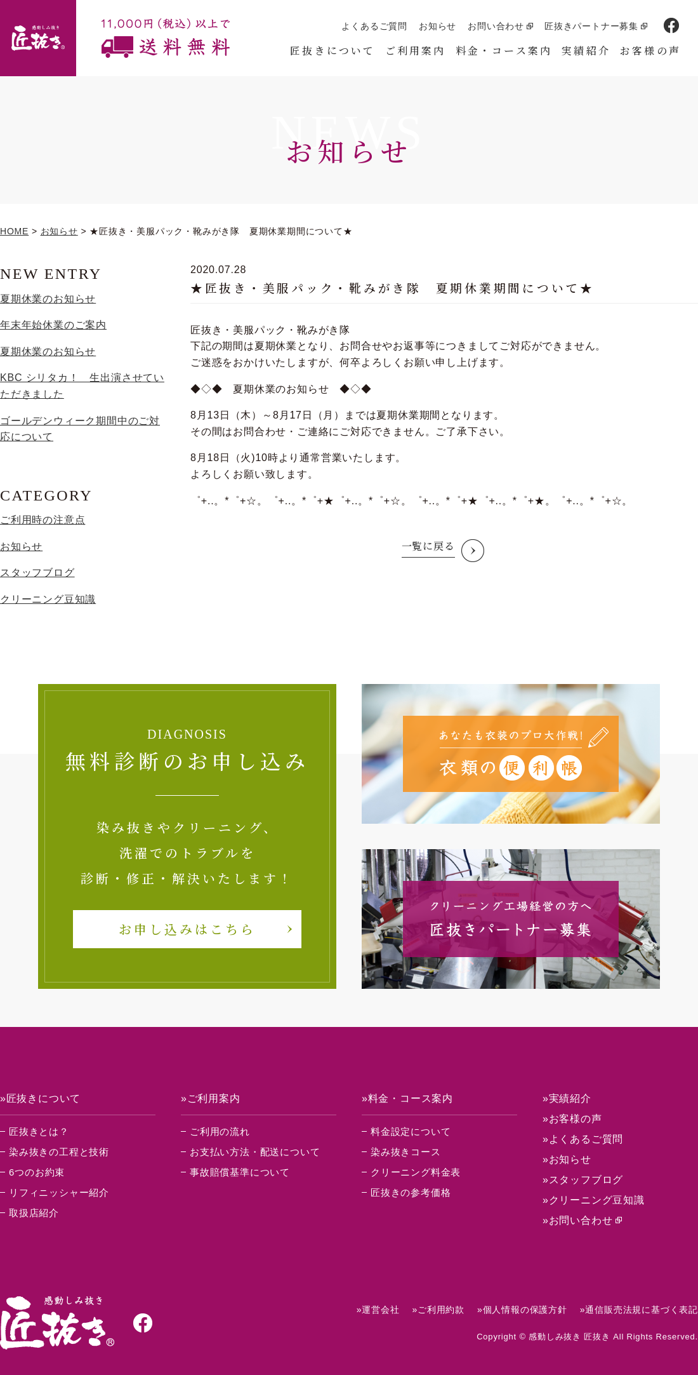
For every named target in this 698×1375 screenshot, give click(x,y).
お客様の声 (650, 50)
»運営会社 (378, 1310)
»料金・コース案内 (407, 1098)
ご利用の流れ (220, 1131)
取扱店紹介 (34, 1212)
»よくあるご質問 (583, 1139)
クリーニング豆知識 (48, 599)
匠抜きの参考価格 (411, 1192)
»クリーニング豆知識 (594, 1200)
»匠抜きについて (40, 1098)
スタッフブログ (37, 572)
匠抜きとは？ (39, 1131)
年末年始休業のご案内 (53, 324)
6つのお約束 (37, 1172)
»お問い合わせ (578, 1220)
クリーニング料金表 (416, 1172)
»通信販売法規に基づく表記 (639, 1310)
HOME (14, 231)
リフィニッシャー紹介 (59, 1192)
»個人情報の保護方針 (522, 1310)
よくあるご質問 (374, 26)
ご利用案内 (415, 50)
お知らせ (437, 26)
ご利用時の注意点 (42, 519)
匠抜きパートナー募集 (591, 26)
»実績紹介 (567, 1098)
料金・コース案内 (504, 50)
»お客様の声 (572, 1118)
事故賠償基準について (240, 1172)
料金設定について (411, 1131)
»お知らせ (567, 1159)
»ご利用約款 (438, 1310)
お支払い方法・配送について (255, 1151)
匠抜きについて (332, 50)
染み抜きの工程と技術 (59, 1151)
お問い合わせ (496, 26)
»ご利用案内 (210, 1098)
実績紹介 (586, 50)
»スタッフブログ (583, 1179)
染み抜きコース (406, 1151)
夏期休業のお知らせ (48, 298)
